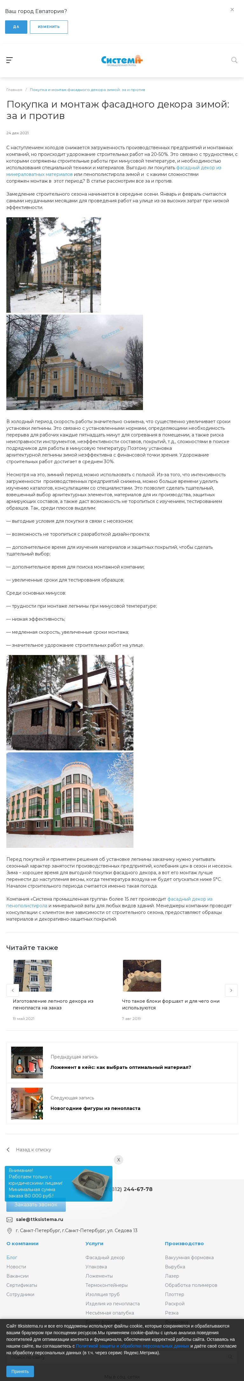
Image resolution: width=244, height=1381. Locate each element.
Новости (16, 1267)
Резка (172, 1313)
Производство (184, 1243)
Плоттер (174, 1294)
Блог (11, 1257)
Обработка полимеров (191, 1285)
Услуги (94, 1243)
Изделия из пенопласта (112, 1304)
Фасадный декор (105, 1257)
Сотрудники (20, 1294)
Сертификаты (21, 1285)
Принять (20, 1371)
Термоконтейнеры (106, 1285)
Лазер (172, 1276)
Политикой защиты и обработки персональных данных (132, 1346)
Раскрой (175, 1304)
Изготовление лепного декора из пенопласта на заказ (53, 1004)
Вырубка (175, 1267)
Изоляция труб (102, 1294)
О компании (22, 1243)
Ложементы (99, 1276)
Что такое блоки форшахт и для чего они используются (171, 1004)
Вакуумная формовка (189, 1257)
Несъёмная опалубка (109, 1313)
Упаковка (96, 1267)
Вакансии (17, 1276)
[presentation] (12, 990)
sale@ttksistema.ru (39, 1219)
